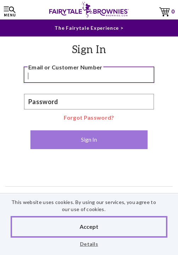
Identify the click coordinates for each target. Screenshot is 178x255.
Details (89, 244)
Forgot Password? (89, 117)
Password (43, 102)
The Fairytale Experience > (88, 28)
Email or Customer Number (65, 67)
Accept (89, 226)
